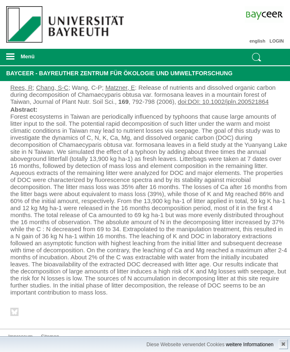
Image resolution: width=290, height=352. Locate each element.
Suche (256, 57)
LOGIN (276, 40)
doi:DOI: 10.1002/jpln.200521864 (223, 101)
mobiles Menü (64, 59)
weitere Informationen (249, 344)
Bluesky (14, 313)
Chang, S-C (52, 87)
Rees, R (21, 87)
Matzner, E (120, 87)
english (258, 40)
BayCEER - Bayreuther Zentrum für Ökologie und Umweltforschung (119, 73)
